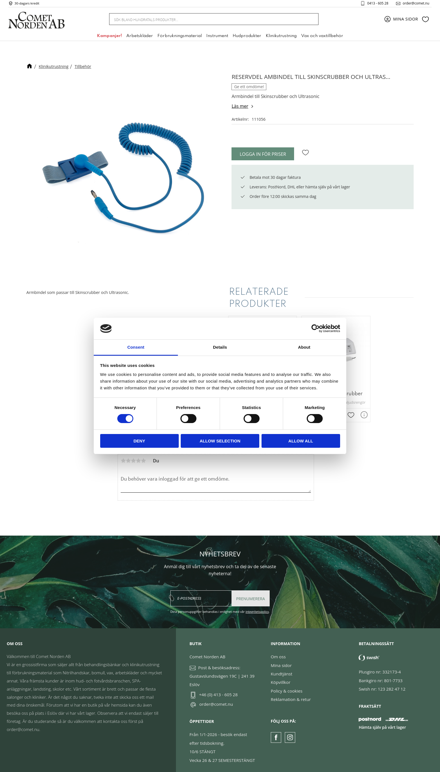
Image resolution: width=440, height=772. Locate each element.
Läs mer (240, 106)
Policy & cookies (286, 687)
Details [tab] (220, 347)
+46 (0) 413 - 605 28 (218, 691)
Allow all (300, 440)
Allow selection (220, 440)
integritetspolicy (257, 608)
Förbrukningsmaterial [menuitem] (179, 37)
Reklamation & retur (291, 695)
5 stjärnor (143, 457)
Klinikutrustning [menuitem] (281, 37)
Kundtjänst (281, 670)
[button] (425, 20)
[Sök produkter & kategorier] (206, 20)
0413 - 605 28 (375, 4)
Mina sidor (281, 661)
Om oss (278, 653)
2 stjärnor (128, 457)
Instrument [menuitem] (217, 37)
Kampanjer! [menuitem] (109, 37)
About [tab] (304, 347)
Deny (139, 440)
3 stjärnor (133, 457)
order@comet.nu (413, 4)
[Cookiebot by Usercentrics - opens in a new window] (315, 328)
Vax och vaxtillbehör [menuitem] (322, 37)
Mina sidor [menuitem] (405, 20)
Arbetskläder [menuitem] (139, 37)
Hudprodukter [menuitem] (247, 37)
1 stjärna (123, 457)
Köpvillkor (280, 678)
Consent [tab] (136, 347)
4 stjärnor (138, 457)
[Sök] (311, 20)
